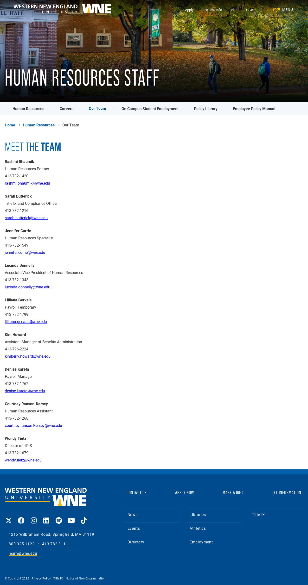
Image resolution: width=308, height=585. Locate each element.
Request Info (212, 9)
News (133, 514)
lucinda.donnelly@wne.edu (27, 286)
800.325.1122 (22, 544)
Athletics (198, 528)
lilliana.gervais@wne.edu (26, 321)
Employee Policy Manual (254, 108)
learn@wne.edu (23, 553)
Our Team (97, 108)
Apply (189, 9)
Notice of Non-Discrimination (85, 578)
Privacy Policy (42, 578)
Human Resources (28, 108)
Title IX (258, 514)
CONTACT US (137, 492)
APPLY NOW (184, 492)
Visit (234, 9)
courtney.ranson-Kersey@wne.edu (33, 425)
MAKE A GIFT (233, 492)
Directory (136, 541)
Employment (201, 541)
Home (10, 125)
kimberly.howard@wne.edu (28, 356)
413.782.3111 (55, 544)
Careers (66, 108)
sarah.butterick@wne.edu (26, 217)
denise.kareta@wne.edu (25, 390)
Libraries (198, 514)
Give (249, 9)
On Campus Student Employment (150, 108)
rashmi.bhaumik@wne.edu (27, 183)
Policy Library (206, 108)
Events (134, 528)
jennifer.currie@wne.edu (25, 252)
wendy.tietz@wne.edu (23, 459)
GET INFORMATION (286, 492)
